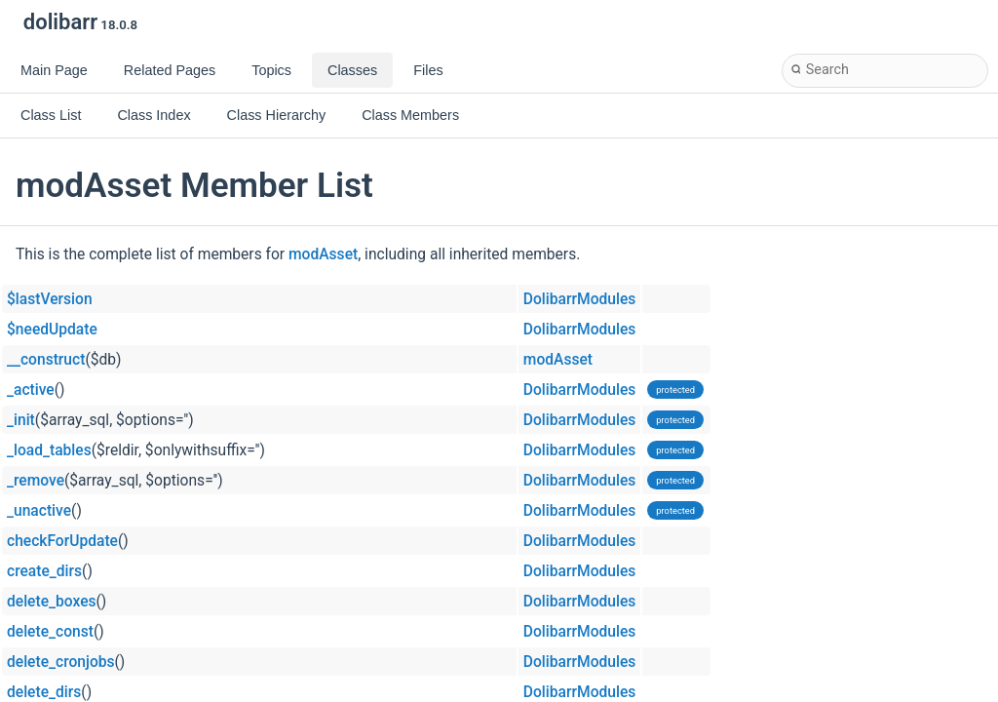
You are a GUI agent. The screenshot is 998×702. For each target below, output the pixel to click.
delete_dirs (44, 692)
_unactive (39, 511)
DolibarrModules (579, 299)
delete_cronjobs (61, 662)
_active (31, 390)
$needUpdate (52, 329)
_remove (35, 480)
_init (21, 420)
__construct (46, 360)
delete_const (50, 632)
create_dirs (44, 571)
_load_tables (49, 450)
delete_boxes (51, 601)
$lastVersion (50, 299)
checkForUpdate (62, 541)
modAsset (323, 254)
